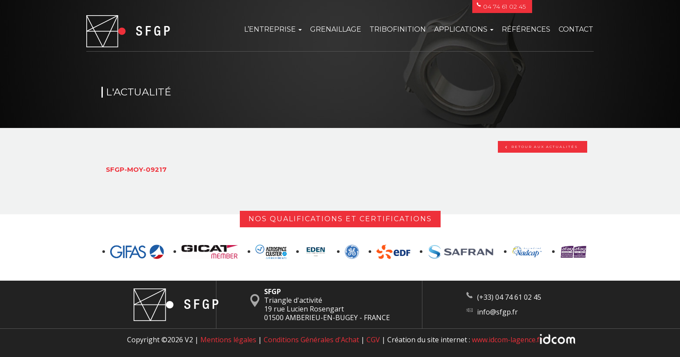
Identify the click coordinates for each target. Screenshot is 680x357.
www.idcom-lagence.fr (507, 339)
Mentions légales (228, 339)
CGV (373, 339)
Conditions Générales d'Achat (311, 339)
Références (526, 29)
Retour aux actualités (541, 146)
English (580, 6)
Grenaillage (335, 29)
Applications (464, 29)
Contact (576, 29)
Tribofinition (397, 29)
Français (563, 6)
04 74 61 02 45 (501, 6)
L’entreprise (273, 29)
